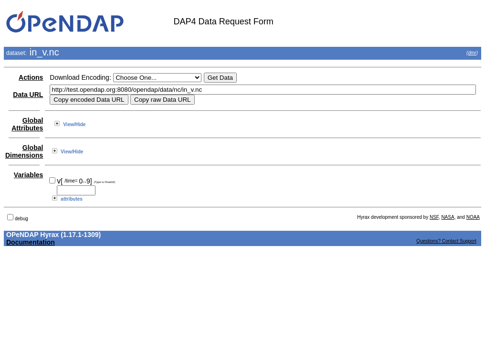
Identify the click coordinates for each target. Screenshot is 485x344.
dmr (472, 52)
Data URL (28, 94)
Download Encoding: (80, 77)
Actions (31, 77)
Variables (28, 175)
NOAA (473, 217)
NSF (434, 217)
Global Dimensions (24, 151)
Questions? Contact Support (446, 241)
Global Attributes (27, 124)
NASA (447, 217)
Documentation (30, 242)
